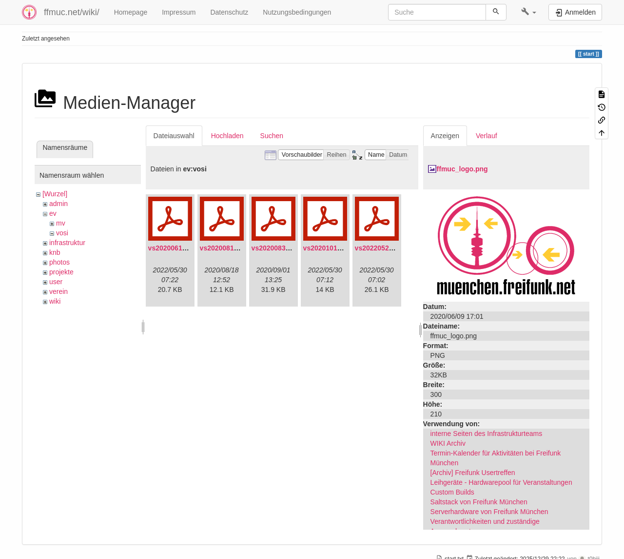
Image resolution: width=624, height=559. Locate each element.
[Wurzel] (54, 194)
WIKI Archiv (448, 443)
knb (54, 252)
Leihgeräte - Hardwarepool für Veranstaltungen (501, 482)
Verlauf (486, 136)
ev (53, 213)
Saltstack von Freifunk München (478, 502)
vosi (62, 233)
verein (58, 291)
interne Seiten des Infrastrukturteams (486, 433)
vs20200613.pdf (173, 248)
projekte (61, 272)
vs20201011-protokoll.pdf (344, 248)
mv (60, 223)
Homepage (131, 12)
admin (58, 203)
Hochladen (227, 136)
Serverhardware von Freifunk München (489, 512)
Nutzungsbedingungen (297, 12)
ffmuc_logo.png (462, 169)
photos (59, 262)
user (55, 282)
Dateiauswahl (174, 136)
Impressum (178, 12)
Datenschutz (229, 12)
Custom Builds (452, 492)
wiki (54, 301)
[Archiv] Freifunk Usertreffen (472, 472)
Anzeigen (445, 136)
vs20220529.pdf (380, 248)
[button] (529, 12)
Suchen (271, 136)
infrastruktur (67, 243)
